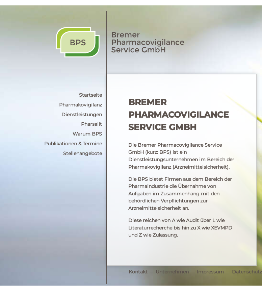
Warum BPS (87, 134)
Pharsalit (91, 124)
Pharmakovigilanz (80, 105)
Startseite (90, 95)
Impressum (210, 272)
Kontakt (138, 272)
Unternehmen (172, 272)
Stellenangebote (82, 153)
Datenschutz (247, 272)
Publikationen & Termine (73, 144)
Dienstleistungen (81, 115)
